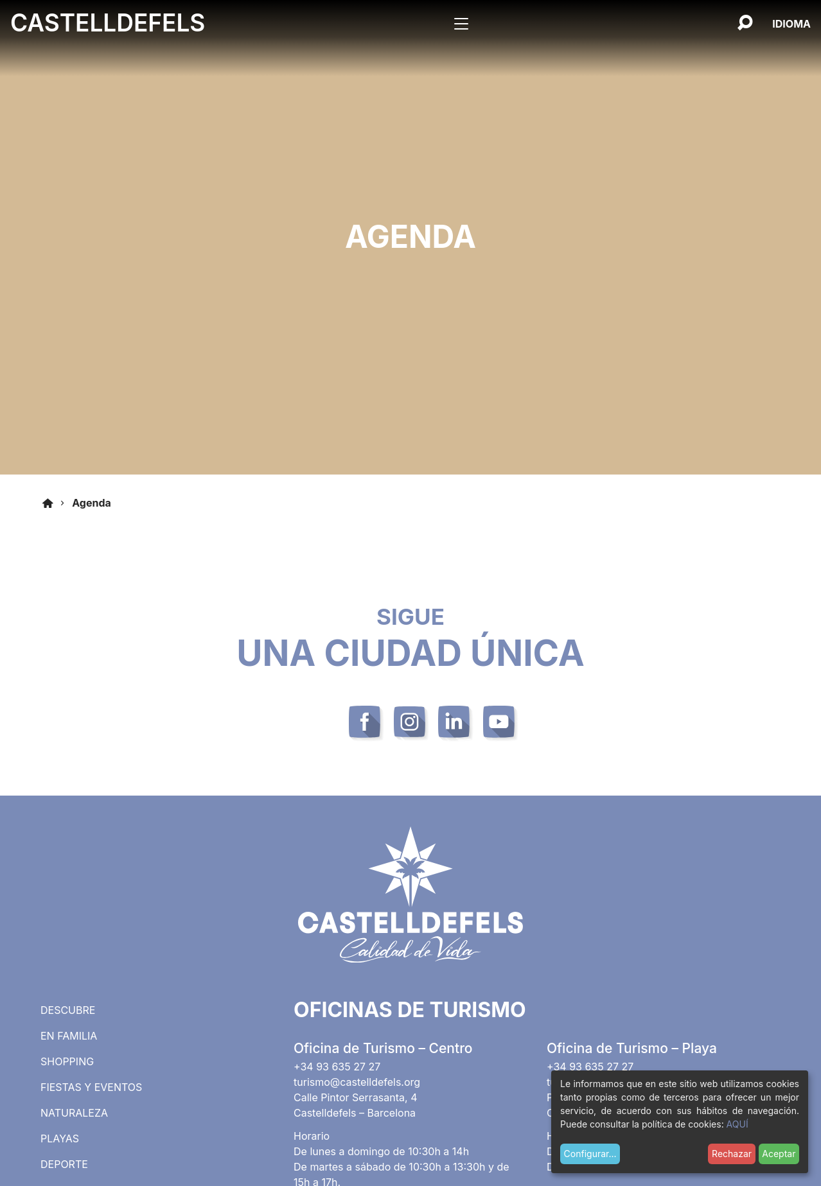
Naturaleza (74, 1112)
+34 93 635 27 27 (337, 1066)
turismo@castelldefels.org (357, 1082)
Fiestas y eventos (91, 1087)
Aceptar (778, 1153)
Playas (59, 1138)
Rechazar (732, 1153)
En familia (68, 1035)
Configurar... (590, 1153)
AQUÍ (737, 1124)
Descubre (67, 1010)
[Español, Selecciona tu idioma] (791, 23)
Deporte (64, 1164)
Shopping (67, 1061)
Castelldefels (107, 22)
